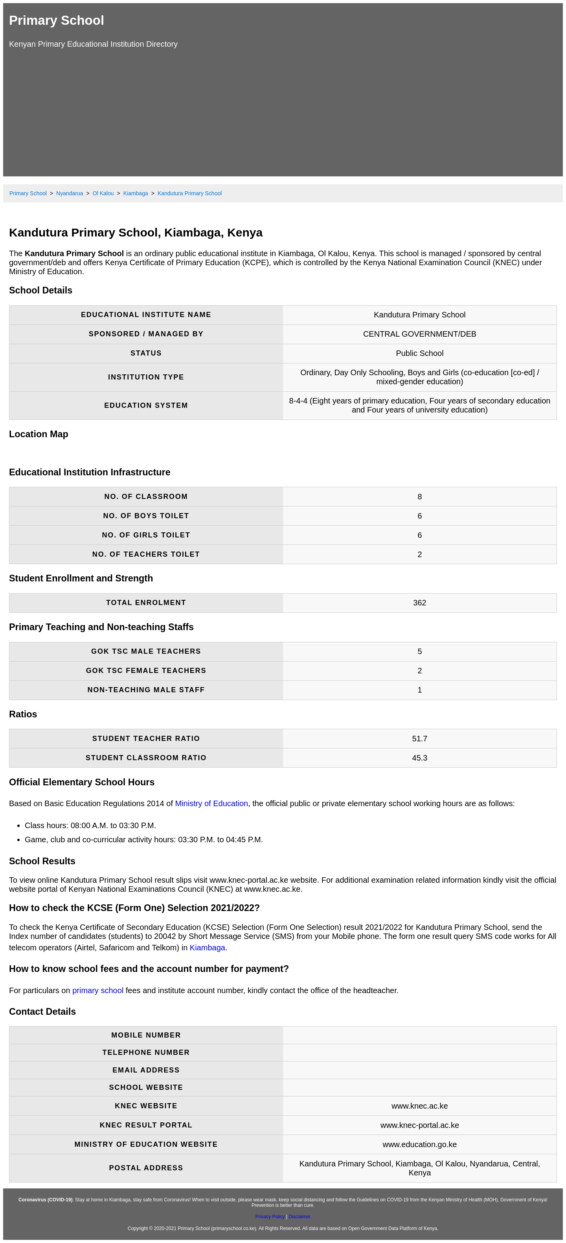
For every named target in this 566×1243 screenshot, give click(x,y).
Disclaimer (300, 1216)
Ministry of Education (211, 803)
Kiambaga (207, 947)
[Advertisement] (283, 112)
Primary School (56, 20)
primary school (97, 990)
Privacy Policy (270, 1216)
